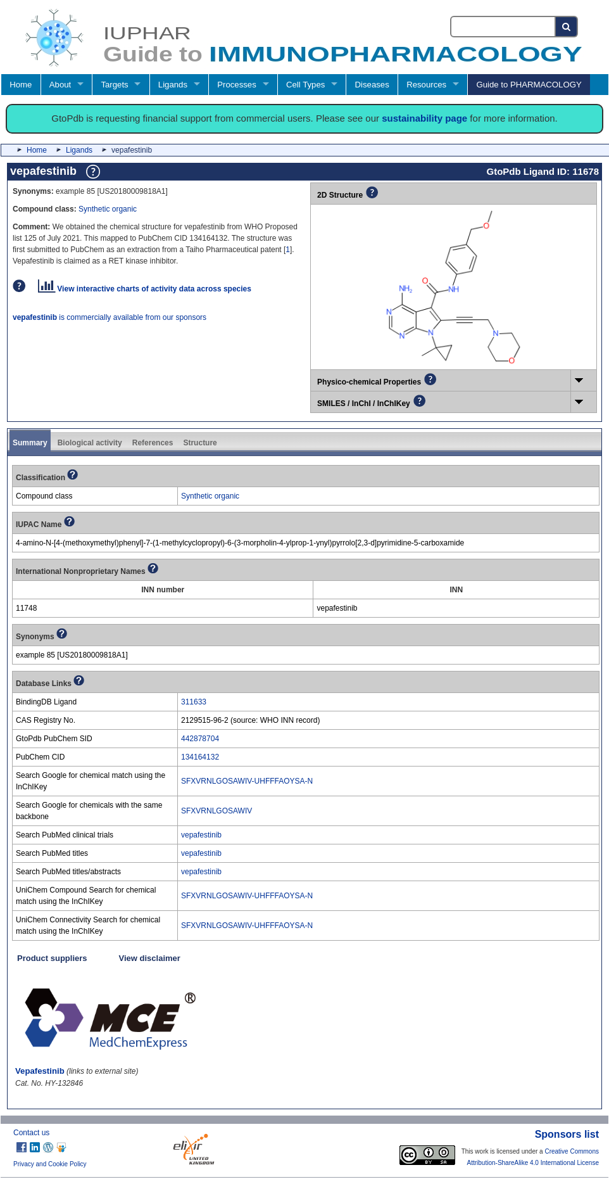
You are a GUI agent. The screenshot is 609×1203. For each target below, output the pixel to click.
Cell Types (305, 84)
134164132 (200, 757)
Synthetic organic (107, 209)
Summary (30, 442)
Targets (114, 84)
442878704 (200, 738)
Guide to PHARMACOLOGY (528, 84)
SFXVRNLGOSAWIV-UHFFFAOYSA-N (247, 781)
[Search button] (567, 26)
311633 (193, 701)
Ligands (172, 84)
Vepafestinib (40, 1071)
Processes (236, 84)
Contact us (31, 1132)
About (60, 84)
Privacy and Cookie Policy (50, 1164)
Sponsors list (567, 1134)
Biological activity (90, 442)
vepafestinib (201, 835)
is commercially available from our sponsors (109, 317)
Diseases (372, 84)
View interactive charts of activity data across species (144, 288)
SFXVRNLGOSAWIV (216, 810)
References (152, 442)
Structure (200, 442)
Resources (426, 84)
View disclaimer (149, 958)
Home (20, 84)
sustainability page (424, 118)
